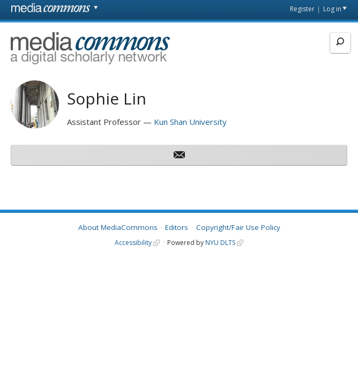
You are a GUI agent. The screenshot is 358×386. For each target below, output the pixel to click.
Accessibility (133, 242)
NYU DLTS (220, 242)
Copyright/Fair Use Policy (238, 227)
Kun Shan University (190, 121)
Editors (176, 227)
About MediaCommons (118, 227)
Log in (332, 8)
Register (302, 8)
